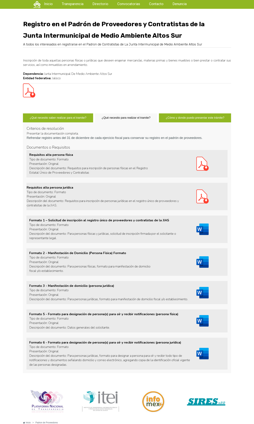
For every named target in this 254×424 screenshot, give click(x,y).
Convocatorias (128, 4)
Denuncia (180, 4)
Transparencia (72, 4)
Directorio (100, 4)
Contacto (156, 4)
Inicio (48, 4)
